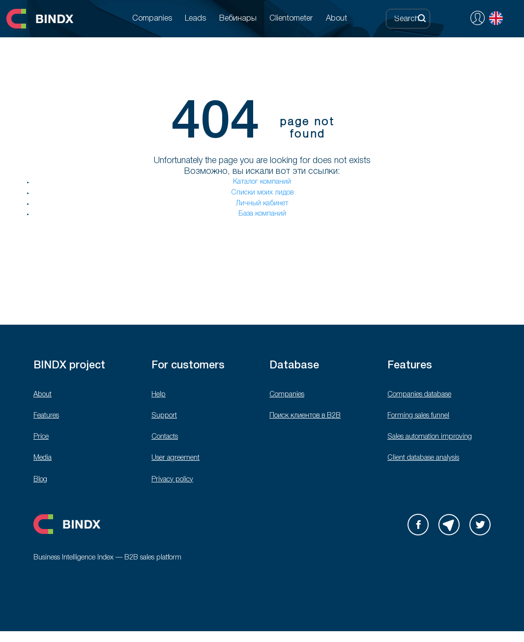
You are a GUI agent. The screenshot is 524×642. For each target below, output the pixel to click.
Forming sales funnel (418, 416)
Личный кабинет (262, 203)
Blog (40, 479)
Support (164, 416)
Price (41, 437)
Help (158, 394)
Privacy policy (172, 479)
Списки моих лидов (262, 193)
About (42, 394)
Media (42, 458)
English (496, 18)
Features (46, 416)
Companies (286, 394)
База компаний (262, 214)
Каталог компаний (262, 182)
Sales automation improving (429, 437)
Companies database (419, 394)
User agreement (175, 458)
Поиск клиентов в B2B (305, 416)
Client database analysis (423, 458)
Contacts (164, 437)
